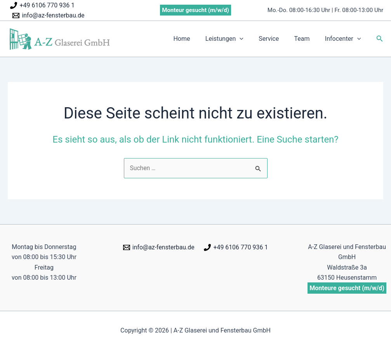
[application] (250, 38)
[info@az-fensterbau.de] (48, 15)
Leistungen (234, 38)
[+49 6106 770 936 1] (42, 5)
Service (276, 38)
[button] (379, 39)
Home (194, 38)
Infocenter (344, 38)
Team (306, 38)
